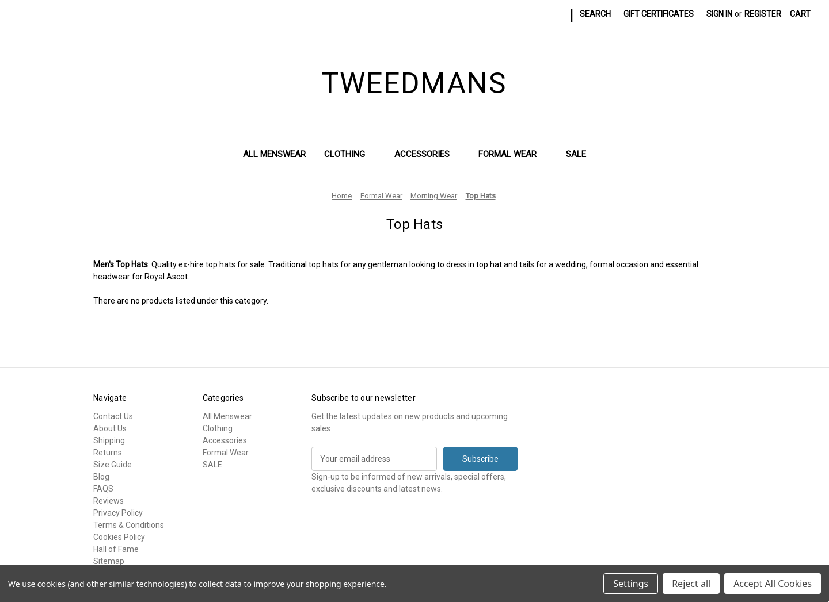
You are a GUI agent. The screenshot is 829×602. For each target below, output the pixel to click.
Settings (630, 583)
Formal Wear (512, 154)
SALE (576, 154)
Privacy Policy (118, 512)
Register (762, 13)
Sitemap (108, 561)
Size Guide (112, 464)
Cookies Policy (119, 537)
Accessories (427, 154)
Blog (101, 476)
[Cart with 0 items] (800, 14)
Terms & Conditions (128, 525)
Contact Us (113, 416)
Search (595, 13)
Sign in (719, 13)
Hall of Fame (116, 549)
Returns (107, 452)
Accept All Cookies (772, 583)
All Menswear (274, 154)
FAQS (103, 488)
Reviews (108, 500)
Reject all (691, 583)
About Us (110, 428)
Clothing (350, 154)
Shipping (109, 440)
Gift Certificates (658, 13)
